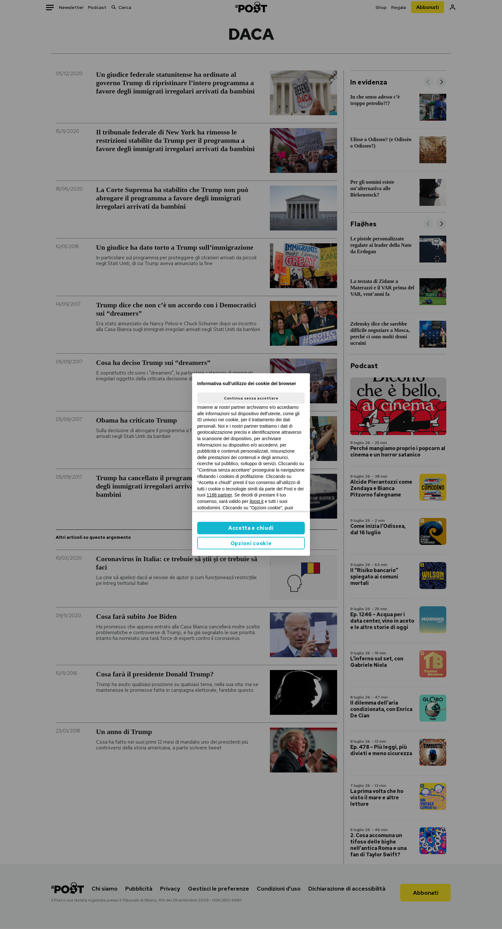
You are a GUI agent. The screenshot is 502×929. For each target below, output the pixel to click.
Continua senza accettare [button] (251, 398)
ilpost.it (256, 501)
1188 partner (219, 494)
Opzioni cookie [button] (251, 543)
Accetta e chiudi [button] (251, 528)
